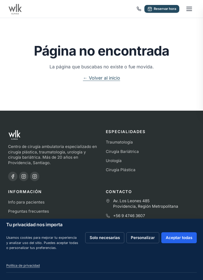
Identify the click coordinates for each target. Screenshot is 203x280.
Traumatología (119, 142)
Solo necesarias (105, 237)
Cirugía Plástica (121, 169)
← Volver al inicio (101, 78)
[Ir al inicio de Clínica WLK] (15, 9)
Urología (114, 160)
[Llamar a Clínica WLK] (139, 9)
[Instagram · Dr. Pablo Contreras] (34, 176)
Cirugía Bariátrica (122, 151)
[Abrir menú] (189, 9)
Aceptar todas (179, 237)
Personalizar (143, 237)
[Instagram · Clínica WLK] (23, 176)
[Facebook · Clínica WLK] (12, 176)
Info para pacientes (26, 202)
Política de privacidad (23, 265)
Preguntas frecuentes (28, 211)
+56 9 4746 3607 (129, 215)
